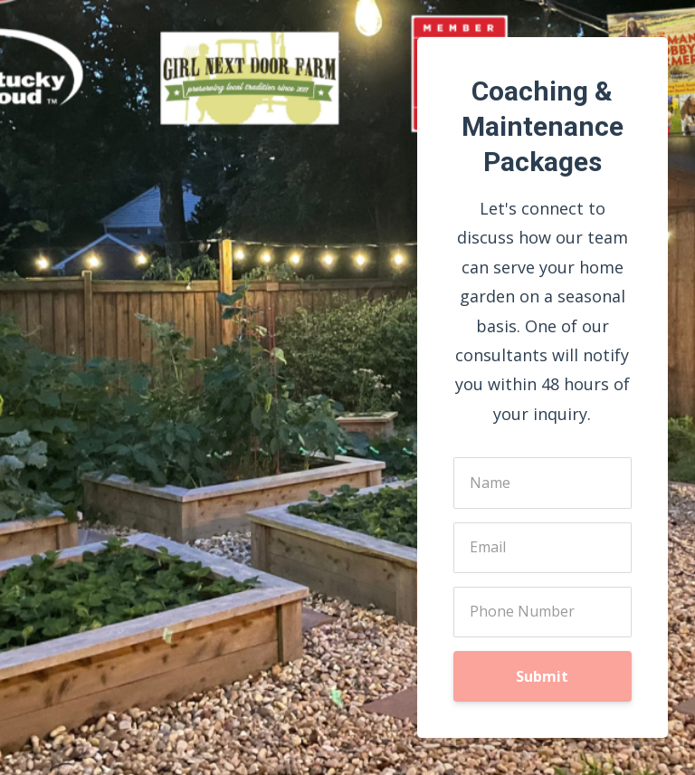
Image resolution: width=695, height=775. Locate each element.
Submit (542, 676)
